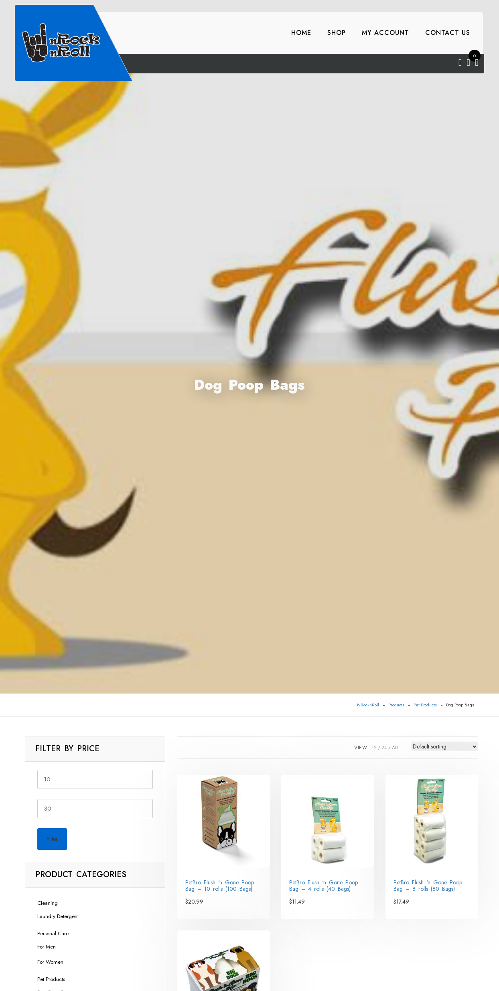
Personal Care (53, 933)
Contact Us (447, 32)
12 (374, 747)
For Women (50, 962)
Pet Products (51, 979)
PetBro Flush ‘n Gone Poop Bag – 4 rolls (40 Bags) (323, 885)
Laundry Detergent (58, 916)
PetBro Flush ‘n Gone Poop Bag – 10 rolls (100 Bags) (219, 885)
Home (301, 32)
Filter (52, 839)
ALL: (396, 747)
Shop (336, 32)
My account (385, 32)
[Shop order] (444, 746)
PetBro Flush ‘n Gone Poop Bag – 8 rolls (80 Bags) (428, 885)
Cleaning (47, 903)
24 (384, 747)
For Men (46, 947)
